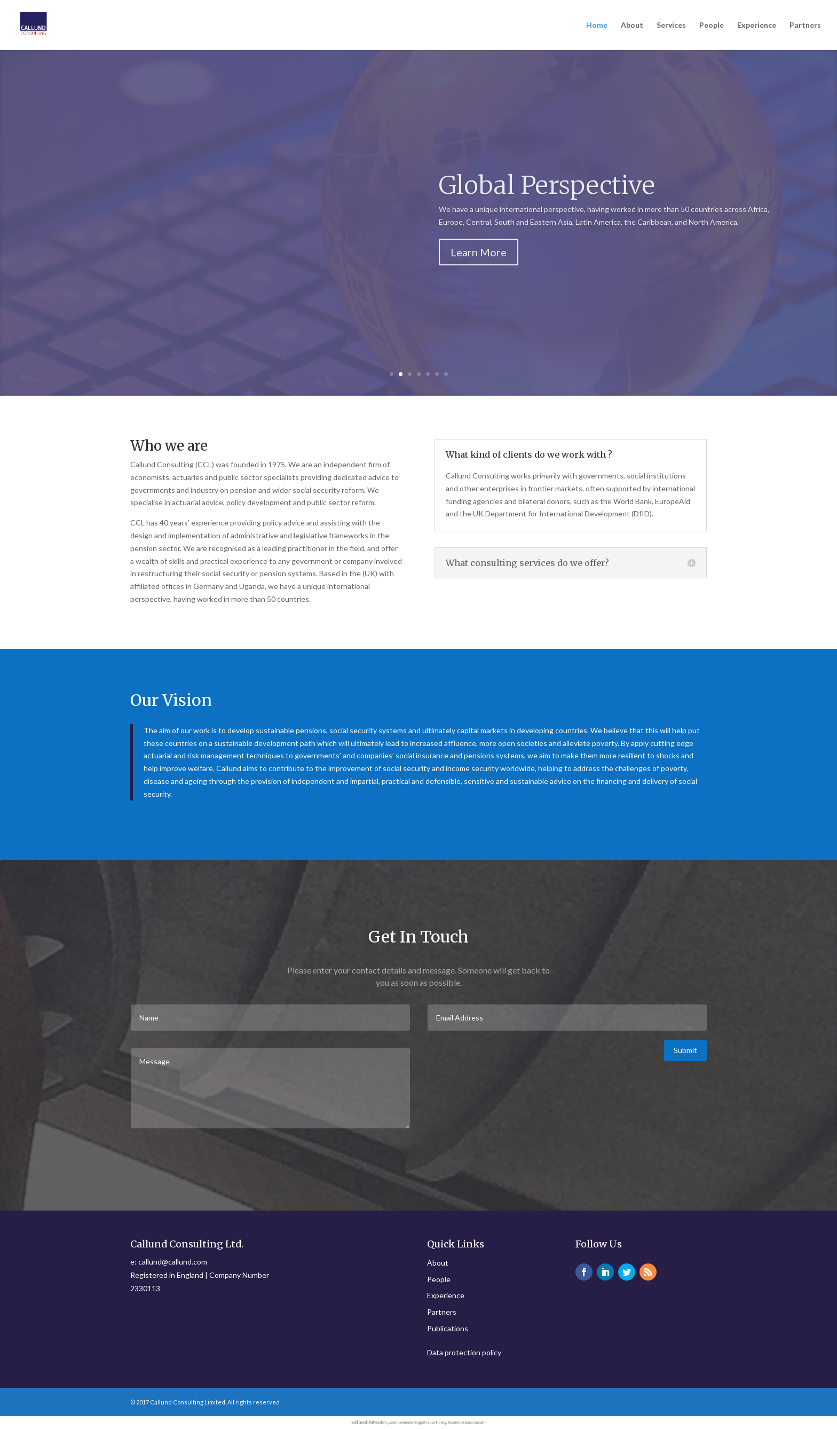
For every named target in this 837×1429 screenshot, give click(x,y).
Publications (447, 1328)
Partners (805, 25)
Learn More (479, 252)
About (632, 25)
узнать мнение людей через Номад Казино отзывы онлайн (438, 1422)
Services (671, 25)
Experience (756, 25)
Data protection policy (464, 1352)
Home (596, 25)
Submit (685, 1050)
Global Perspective (547, 185)
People (711, 25)
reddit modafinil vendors (369, 1422)
